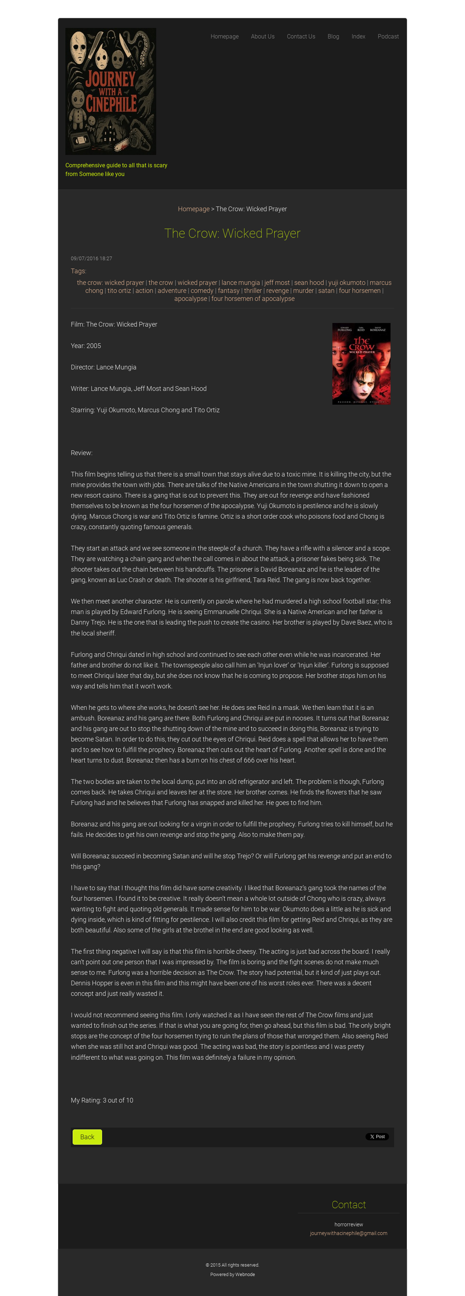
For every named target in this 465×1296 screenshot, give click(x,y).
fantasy (229, 290)
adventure (172, 290)
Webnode (245, 1274)
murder (303, 290)
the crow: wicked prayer (110, 282)
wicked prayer (197, 282)
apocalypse (190, 298)
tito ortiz (119, 290)
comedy (202, 290)
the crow (161, 282)
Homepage (194, 209)
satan (326, 290)
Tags (78, 271)
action (144, 290)
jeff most (277, 282)
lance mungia (241, 282)
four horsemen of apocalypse (253, 298)
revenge (277, 290)
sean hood (309, 282)
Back (87, 1137)
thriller (253, 290)
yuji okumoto (346, 282)
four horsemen (360, 290)
